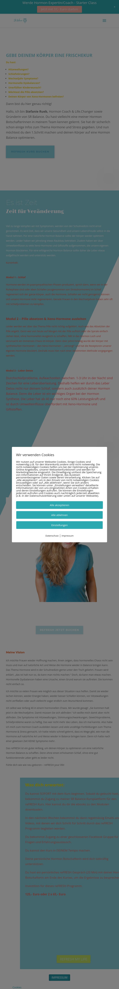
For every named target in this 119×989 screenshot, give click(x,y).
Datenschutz (52, 535)
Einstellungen (59, 525)
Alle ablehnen (59, 515)
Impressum (68, 535)
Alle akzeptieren (59, 505)
